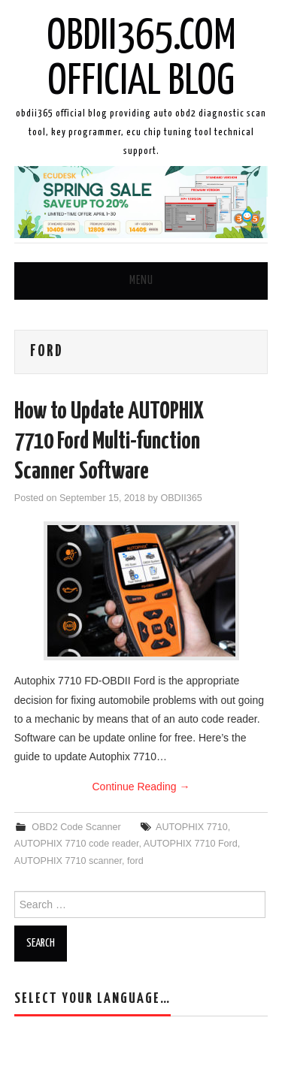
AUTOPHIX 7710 (192, 827)
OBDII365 (181, 498)
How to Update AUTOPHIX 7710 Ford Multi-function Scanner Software (109, 442)
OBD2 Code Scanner (76, 827)
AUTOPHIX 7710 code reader (76, 843)
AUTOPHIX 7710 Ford (191, 843)
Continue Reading (141, 787)
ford (135, 861)
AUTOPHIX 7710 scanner (68, 861)
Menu (141, 280)
